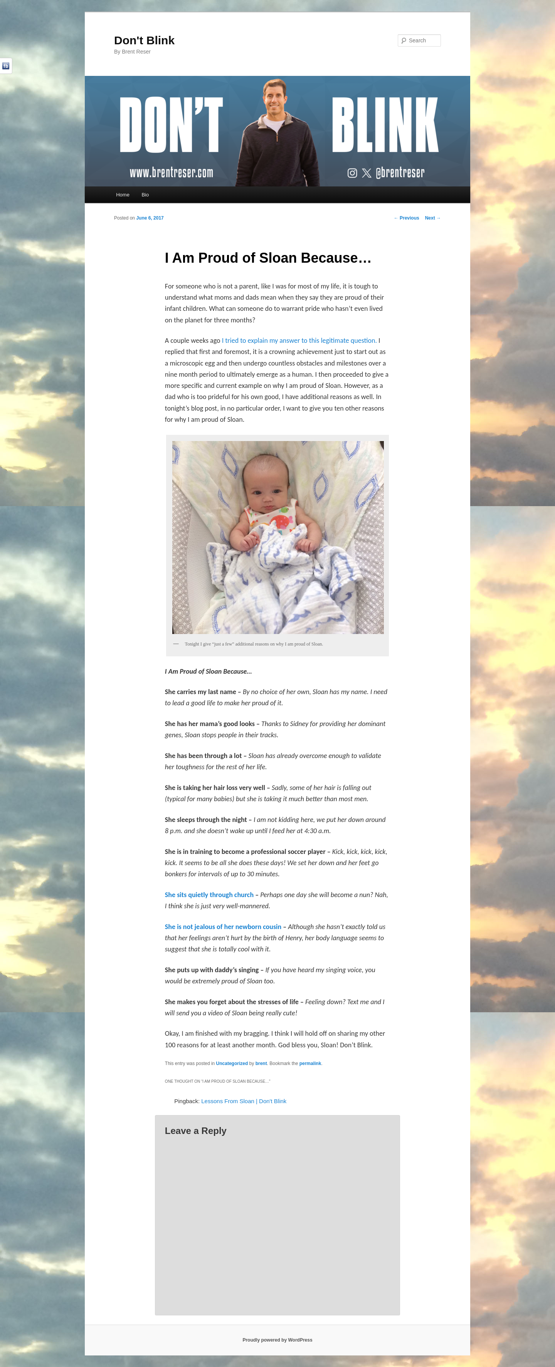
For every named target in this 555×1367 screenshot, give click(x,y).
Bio (145, 195)
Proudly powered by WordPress (277, 1340)
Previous (406, 218)
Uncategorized (232, 1063)
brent (261, 1063)
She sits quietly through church (210, 895)
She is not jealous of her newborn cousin (224, 927)
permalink (310, 1063)
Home (123, 195)
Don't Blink (144, 40)
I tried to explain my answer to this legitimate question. (299, 340)
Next (433, 218)
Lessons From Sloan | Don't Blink (243, 1101)
